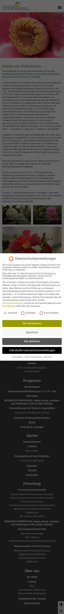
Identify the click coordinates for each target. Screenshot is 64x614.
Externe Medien (49, 312)
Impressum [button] (47, 357)
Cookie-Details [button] (17, 357)
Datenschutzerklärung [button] (33, 357)
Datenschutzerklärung (12, 303)
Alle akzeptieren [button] (32, 323)
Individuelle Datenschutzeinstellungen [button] (32, 350)
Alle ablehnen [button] (32, 341)
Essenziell (10, 312)
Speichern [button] (32, 332)
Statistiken (28, 312)
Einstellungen (8, 306)
